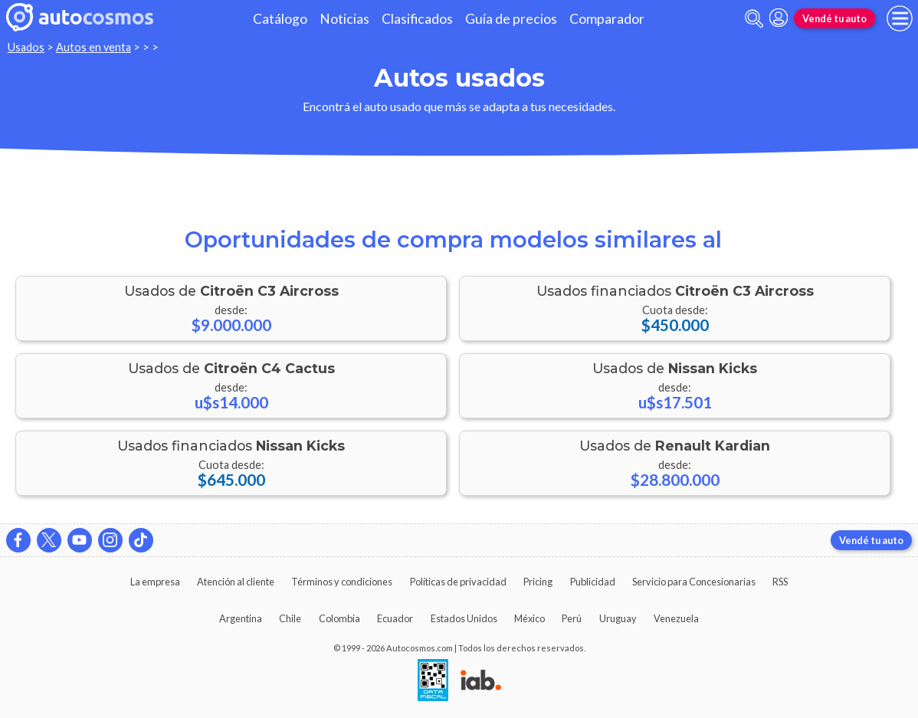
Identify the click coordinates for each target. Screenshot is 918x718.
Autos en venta (93, 47)
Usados (26, 47)
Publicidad (592, 581)
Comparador (606, 19)
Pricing (537, 581)
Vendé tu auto (834, 18)
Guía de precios (511, 19)
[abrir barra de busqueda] (754, 19)
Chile (290, 618)
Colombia (339, 618)
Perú (572, 618)
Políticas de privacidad (458, 581)
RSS (780, 581)
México (529, 618)
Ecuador (395, 618)
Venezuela (676, 618)
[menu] (900, 18)
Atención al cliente (235, 581)
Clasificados (417, 19)
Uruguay (618, 618)
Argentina (240, 618)
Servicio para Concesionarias (694, 581)
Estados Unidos (464, 618)
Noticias (344, 19)
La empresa (155, 581)
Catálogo (280, 19)
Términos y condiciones (341, 581)
